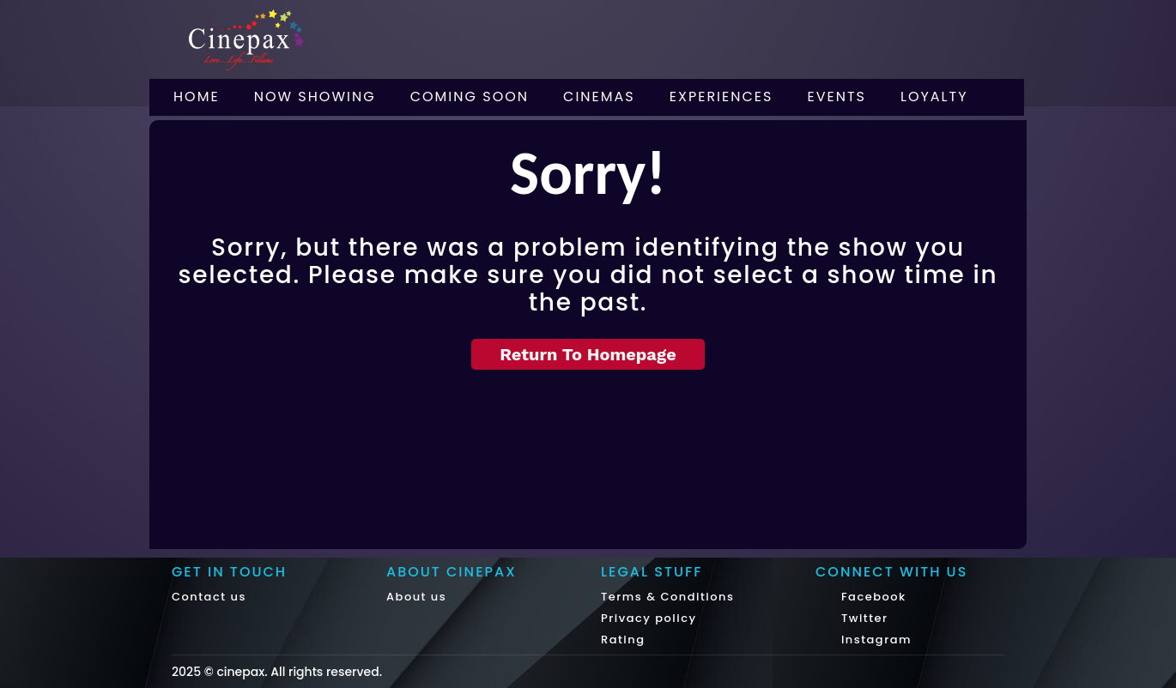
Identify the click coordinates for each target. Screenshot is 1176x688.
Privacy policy (649, 618)
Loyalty (934, 96)
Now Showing (315, 96)
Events (836, 96)
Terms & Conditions (667, 596)
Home (196, 96)
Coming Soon (469, 96)
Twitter (862, 618)
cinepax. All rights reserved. (299, 671)
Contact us (209, 596)
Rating (623, 639)
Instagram (874, 639)
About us (416, 596)
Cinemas (599, 96)
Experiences (721, 96)
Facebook (871, 596)
